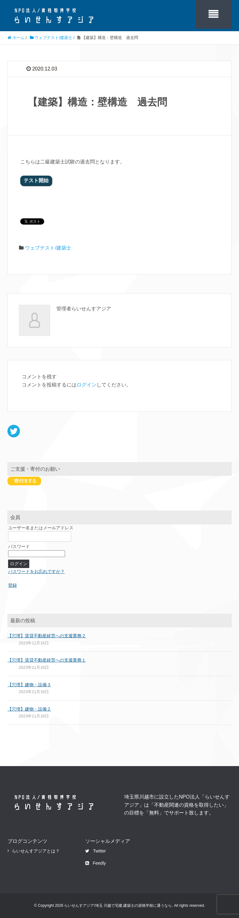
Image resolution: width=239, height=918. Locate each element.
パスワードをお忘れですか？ (36, 571)
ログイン (86, 384)
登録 (12, 585)
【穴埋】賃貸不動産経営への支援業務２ (46, 635)
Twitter (95, 850)
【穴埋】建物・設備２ (29, 709)
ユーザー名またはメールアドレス (40, 527)
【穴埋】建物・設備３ (29, 684)
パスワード (19, 546)
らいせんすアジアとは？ (36, 850)
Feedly (95, 863)
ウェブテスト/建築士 (48, 247)
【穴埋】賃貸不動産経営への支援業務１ (46, 660)
